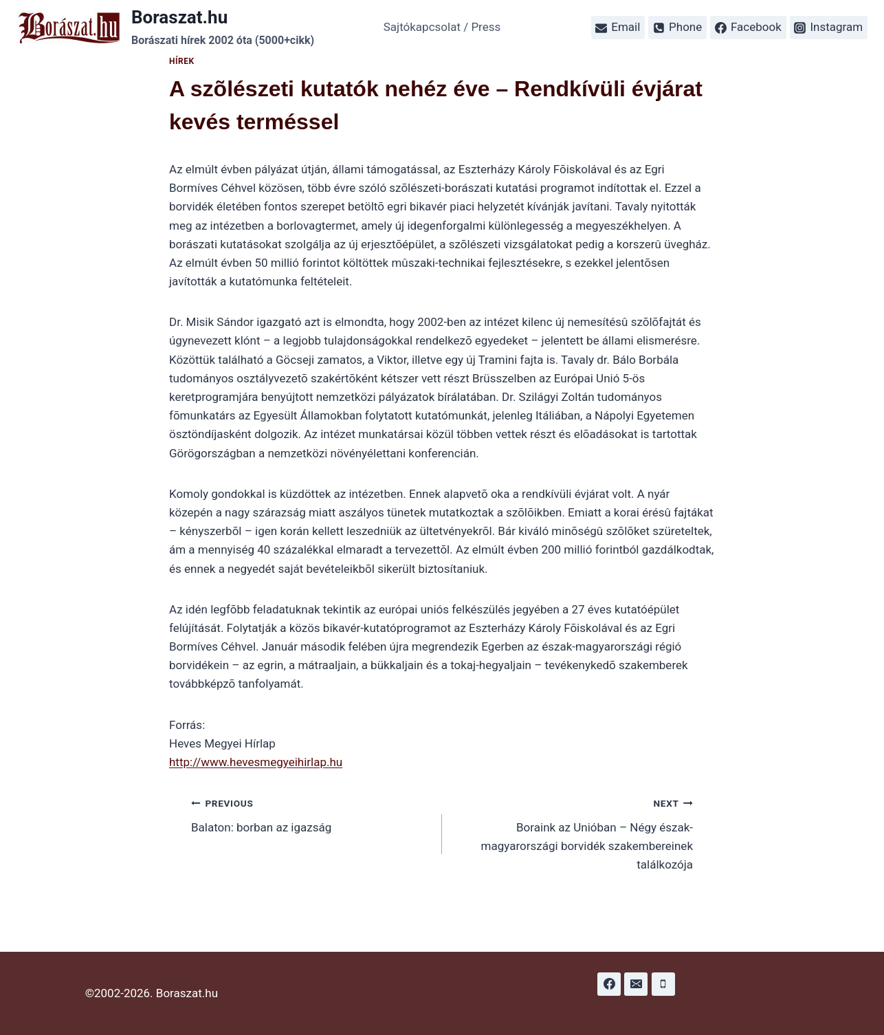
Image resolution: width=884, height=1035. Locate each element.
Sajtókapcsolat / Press (442, 27)
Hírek (182, 61)
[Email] (636, 984)
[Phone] (663, 984)
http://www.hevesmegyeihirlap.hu (255, 762)
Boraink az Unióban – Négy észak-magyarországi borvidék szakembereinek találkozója (573, 832)
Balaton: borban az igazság (310, 814)
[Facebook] (609, 984)
